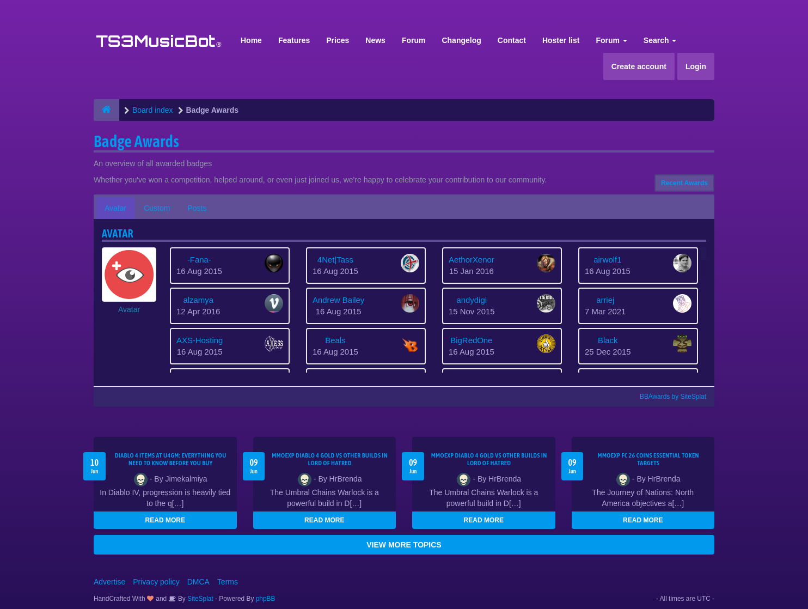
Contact (512, 40)
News (375, 40)
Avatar (115, 208)
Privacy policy (156, 581)
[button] (129, 281)
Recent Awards (684, 183)
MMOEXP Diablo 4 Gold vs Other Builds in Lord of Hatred (330, 459)
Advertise (109, 581)
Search (660, 40)
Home (251, 40)
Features (294, 40)
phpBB (266, 598)
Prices (337, 40)
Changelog (461, 40)
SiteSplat (199, 598)
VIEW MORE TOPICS (403, 544)
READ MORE (165, 520)
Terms (227, 581)
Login (695, 66)
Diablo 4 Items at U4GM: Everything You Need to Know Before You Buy (171, 459)
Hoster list (560, 40)
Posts (196, 208)
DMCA (198, 581)
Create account (638, 66)
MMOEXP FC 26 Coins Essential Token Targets (648, 459)
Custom (157, 208)
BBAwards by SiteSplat (668, 396)
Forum (414, 40)
